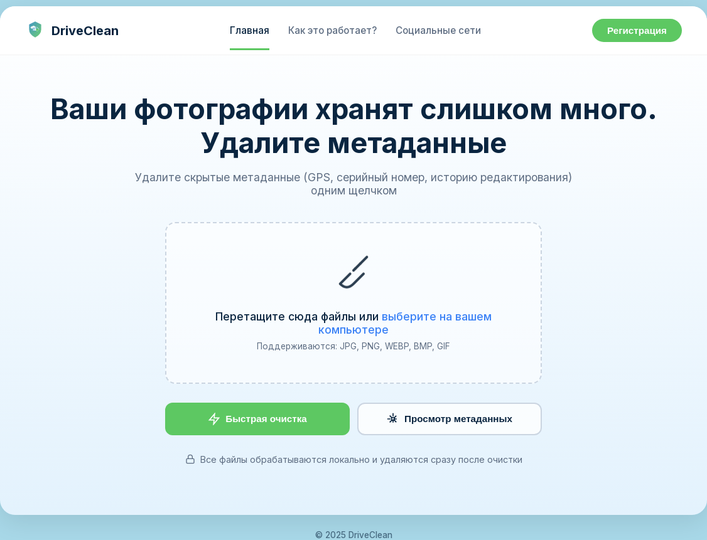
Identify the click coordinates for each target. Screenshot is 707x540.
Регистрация (637, 30)
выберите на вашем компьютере (405, 323)
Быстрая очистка (257, 419)
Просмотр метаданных (449, 419)
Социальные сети (438, 30)
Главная (249, 30)
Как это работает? (332, 30)
